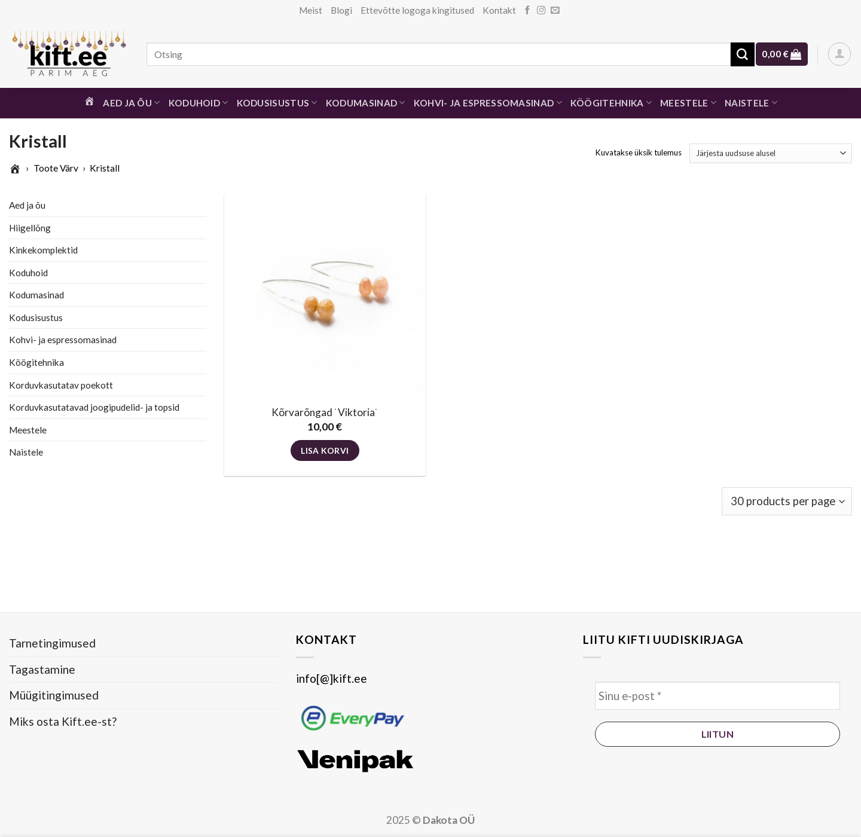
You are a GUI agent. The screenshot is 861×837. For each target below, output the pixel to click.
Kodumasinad (365, 102)
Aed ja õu (131, 102)
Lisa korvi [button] (325, 450)
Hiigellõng (30, 227)
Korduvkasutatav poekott (61, 384)
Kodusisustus (277, 102)
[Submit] (743, 54)
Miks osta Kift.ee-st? (63, 721)
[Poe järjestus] (770, 153)
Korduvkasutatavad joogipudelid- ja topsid (94, 407)
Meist (310, 10)
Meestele (688, 102)
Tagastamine (42, 669)
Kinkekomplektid (43, 250)
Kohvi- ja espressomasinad (488, 102)
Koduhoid (198, 102)
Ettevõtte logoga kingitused (417, 10)
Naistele (751, 102)
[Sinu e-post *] (717, 696)
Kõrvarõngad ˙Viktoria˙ (324, 412)
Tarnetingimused (52, 643)
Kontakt (499, 10)
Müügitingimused (54, 695)
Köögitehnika (611, 102)
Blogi (341, 10)
